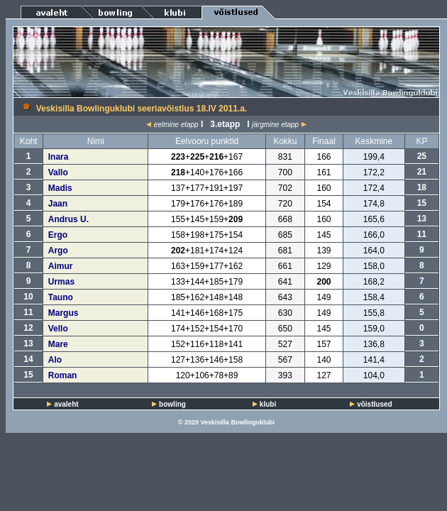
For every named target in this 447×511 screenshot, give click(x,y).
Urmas (61, 282)
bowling (172, 404)
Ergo (57, 235)
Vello (58, 329)
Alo (55, 360)
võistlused (374, 404)
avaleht (66, 404)
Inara (58, 157)
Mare (58, 344)
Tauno (60, 297)
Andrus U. (68, 219)
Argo (58, 251)
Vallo (58, 172)
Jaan (57, 204)
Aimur (60, 266)
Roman (62, 375)
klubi (268, 404)
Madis (60, 188)
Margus (63, 313)
